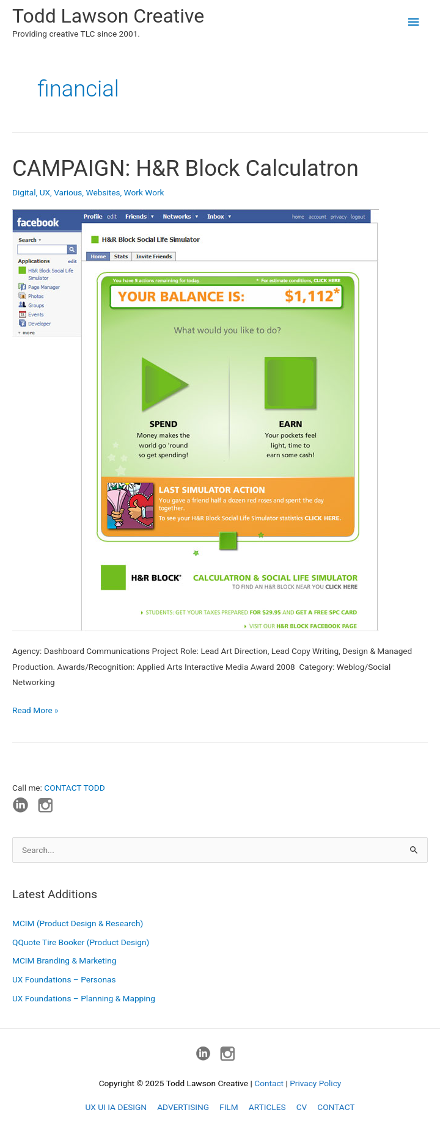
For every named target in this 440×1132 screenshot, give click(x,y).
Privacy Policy (315, 1083)
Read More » (35, 710)
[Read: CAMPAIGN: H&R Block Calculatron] (195, 419)
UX (45, 192)
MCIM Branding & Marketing (64, 960)
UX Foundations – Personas (64, 979)
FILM (228, 1107)
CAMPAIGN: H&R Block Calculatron (185, 168)
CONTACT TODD (74, 788)
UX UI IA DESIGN (116, 1107)
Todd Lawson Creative (108, 15)
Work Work (144, 192)
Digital (24, 192)
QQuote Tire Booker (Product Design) (80, 942)
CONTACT (335, 1107)
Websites (103, 192)
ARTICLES (267, 1107)
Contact (269, 1083)
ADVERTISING (183, 1107)
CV (301, 1107)
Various (68, 192)
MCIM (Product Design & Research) (77, 923)
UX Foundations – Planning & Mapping (83, 998)
